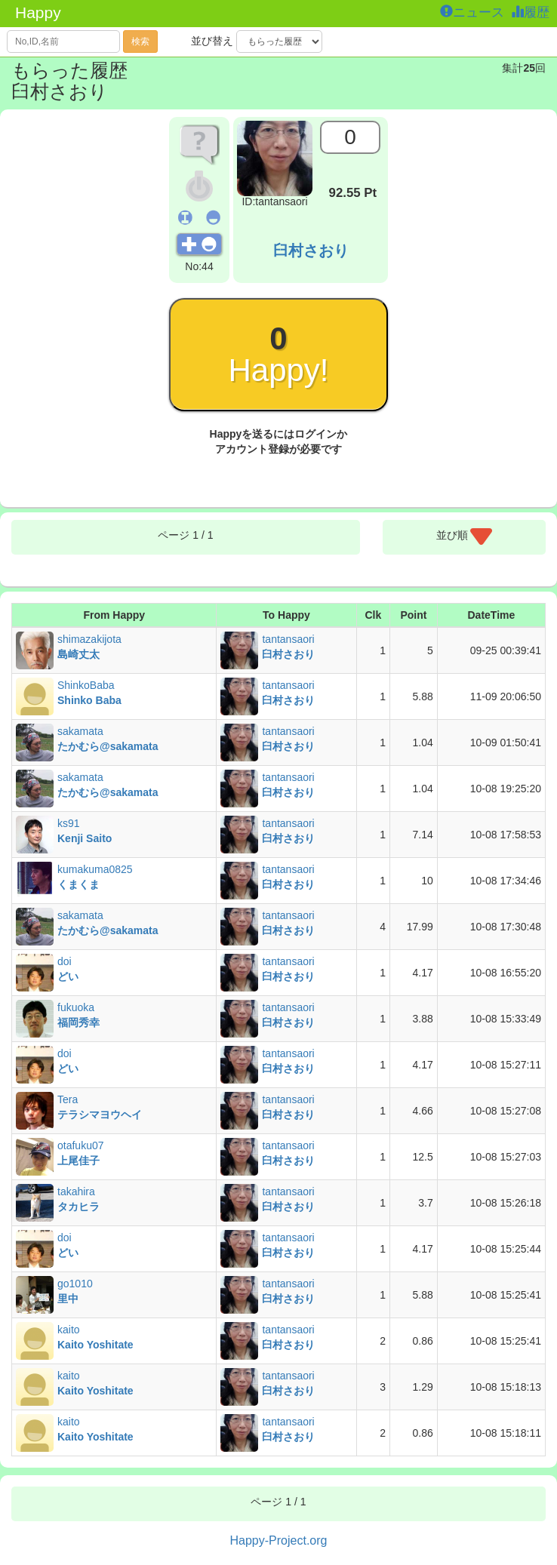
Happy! (278, 354)
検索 (140, 41)
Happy (38, 12)
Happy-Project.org (279, 1540)
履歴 (532, 12)
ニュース (474, 12)
